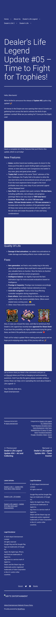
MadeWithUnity (35, 430)
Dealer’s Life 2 (9, 23)
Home (6, 19)
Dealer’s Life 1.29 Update (12, 497)
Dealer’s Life (24, 23)
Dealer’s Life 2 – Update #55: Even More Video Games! (13, 488)
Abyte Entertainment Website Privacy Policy (18, 605)
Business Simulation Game (44, 426)
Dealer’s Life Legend (30, 19)
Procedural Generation (45, 432)
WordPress (21, 609)
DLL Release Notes (46, 423)
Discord (9, 375)
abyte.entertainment (12, 423)
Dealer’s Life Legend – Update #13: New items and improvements (14, 506)
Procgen (33, 435)
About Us (17, 19)
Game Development (39, 428)
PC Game (43, 430)
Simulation (39, 435)
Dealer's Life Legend (46, 421)
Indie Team (48, 428)
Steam (45, 435)
